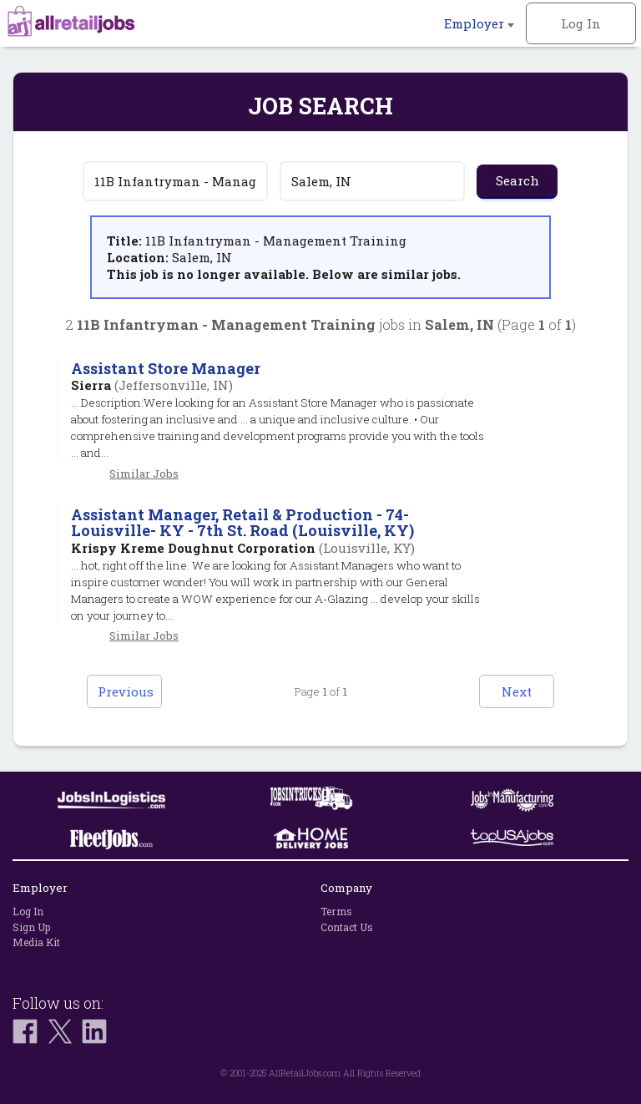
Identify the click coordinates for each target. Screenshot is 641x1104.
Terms (336, 911)
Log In (581, 23)
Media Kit (36, 942)
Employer (479, 23)
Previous (126, 691)
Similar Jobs (144, 473)
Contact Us (346, 927)
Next (517, 691)
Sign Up (31, 927)
